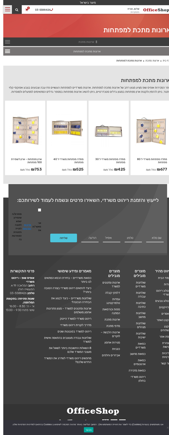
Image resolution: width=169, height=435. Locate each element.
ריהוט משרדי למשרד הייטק (72, 318)
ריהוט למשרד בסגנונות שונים (71, 331)
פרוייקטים (161, 307)
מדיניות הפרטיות (24, 226)
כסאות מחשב (134, 354)
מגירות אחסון (109, 342)
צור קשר (162, 363)
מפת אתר (161, 336)
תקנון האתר (160, 320)
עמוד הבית (161, 278)
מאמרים (162, 313)
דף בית (162, 60)
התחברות (131, 12)
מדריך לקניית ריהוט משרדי (72, 325)
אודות (164, 284)
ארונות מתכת (149, 60)
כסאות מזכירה (133, 370)
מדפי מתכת (110, 326)
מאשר (85, 430)
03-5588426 (15, 293)
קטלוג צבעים (159, 301)
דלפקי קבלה (109, 292)
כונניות (113, 349)
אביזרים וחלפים (108, 355)
